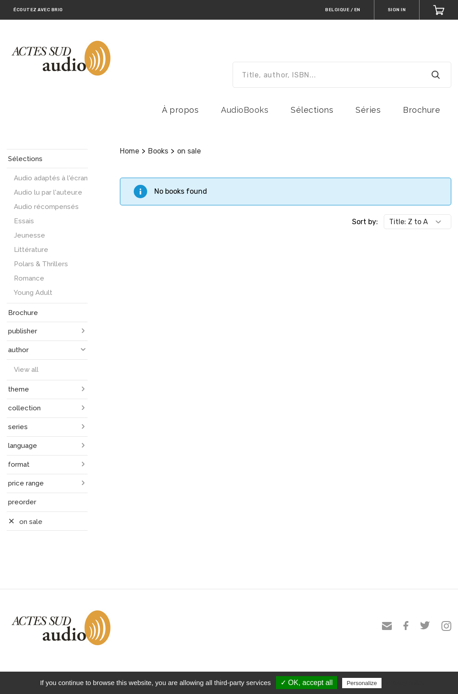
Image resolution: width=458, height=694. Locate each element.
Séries (368, 110)
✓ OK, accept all (306, 682)
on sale (189, 151)
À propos (180, 110)
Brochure (421, 110)
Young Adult (33, 293)
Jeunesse (29, 235)
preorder (22, 502)
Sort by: (365, 221)
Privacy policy (405, 682)
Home (129, 151)
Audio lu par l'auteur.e (48, 192)
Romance (29, 278)
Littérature (31, 250)
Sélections (312, 110)
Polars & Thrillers (41, 264)
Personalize (362, 683)
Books (158, 151)
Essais (24, 221)
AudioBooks (244, 110)
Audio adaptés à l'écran (51, 178)
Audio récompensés (46, 207)
